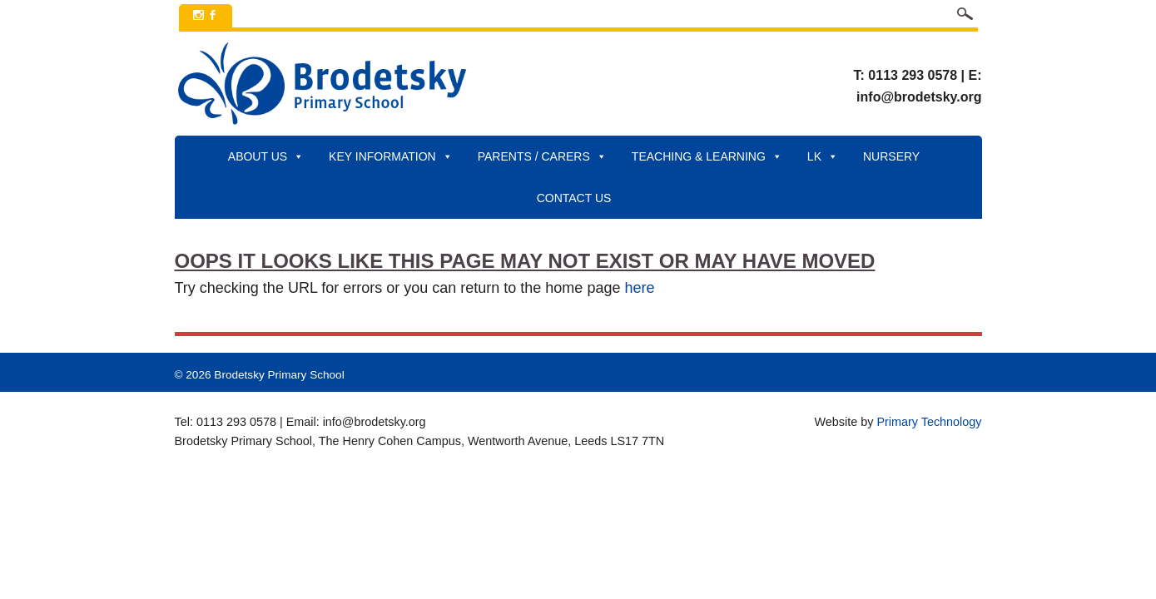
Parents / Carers (542, 156)
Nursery (891, 156)
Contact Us (574, 198)
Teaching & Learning (707, 156)
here (639, 288)
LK (822, 156)
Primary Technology (928, 421)
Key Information (391, 156)
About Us (266, 156)
